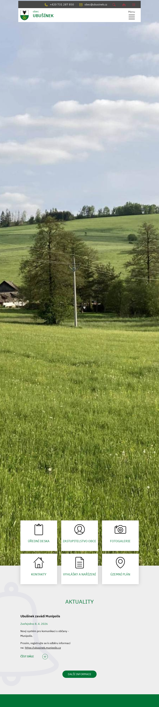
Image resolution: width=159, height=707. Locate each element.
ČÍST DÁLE (34, 656)
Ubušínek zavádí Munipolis (40, 616)
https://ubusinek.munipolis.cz (43, 647)
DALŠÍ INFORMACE (79, 674)
